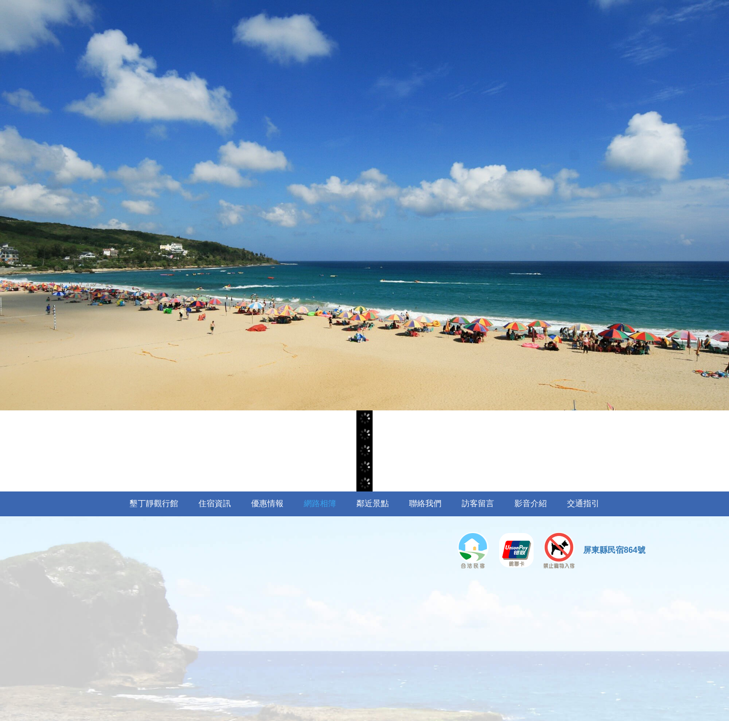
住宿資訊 (214, 503)
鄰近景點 (372, 503)
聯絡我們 (425, 503)
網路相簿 (320, 503)
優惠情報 (267, 503)
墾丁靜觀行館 (154, 503)
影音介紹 (530, 503)
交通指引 (583, 503)
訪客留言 (478, 503)
